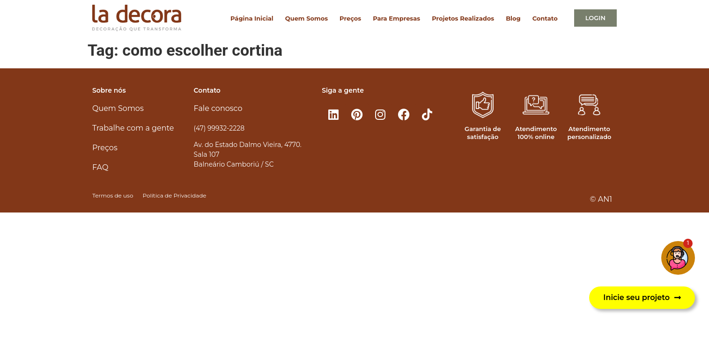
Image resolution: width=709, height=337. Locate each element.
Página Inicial (251, 18)
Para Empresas (396, 18)
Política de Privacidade (174, 195)
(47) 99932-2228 (219, 128)
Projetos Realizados (463, 18)
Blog (513, 18)
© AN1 (601, 199)
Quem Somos (306, 18)
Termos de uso (112, 195)
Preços (350, 18)
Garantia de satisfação (483, 132)
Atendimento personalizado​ (589, 132)
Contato (545, 18)
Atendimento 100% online (536, 132)
